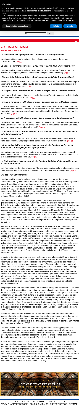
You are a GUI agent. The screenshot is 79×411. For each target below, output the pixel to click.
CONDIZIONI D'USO (39, 404)
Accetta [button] (70, 26)
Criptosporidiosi (14, 46)
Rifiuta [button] (56, 26)
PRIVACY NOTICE (58, 404)
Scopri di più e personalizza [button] (17, 26)
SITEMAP (73, 404)
